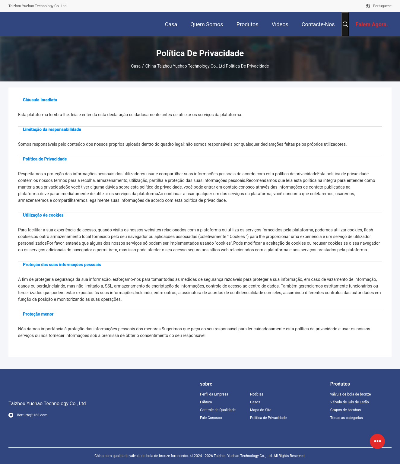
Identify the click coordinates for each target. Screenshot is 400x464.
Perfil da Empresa (214, 394)
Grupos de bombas (345, 410)
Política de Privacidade (268, 418)
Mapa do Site (260, 410)
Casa (136, 66)
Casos (255, 402)
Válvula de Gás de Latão (349, 402)
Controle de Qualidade (218, 410)
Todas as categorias (346, 418)
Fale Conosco (211, 418)
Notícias (256, 394)
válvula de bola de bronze (350, 394)
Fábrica (206, 402)
